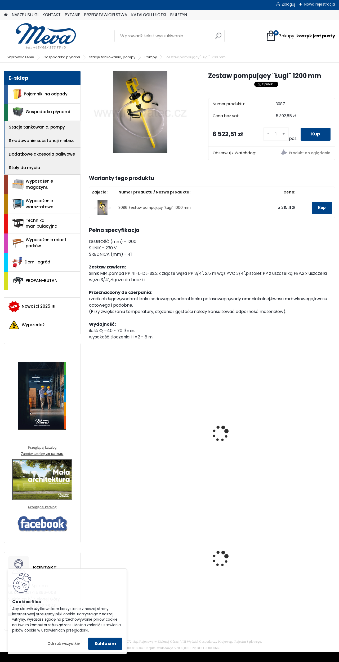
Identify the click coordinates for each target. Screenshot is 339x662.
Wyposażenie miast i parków (40, 243)
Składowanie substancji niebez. (41, 140)
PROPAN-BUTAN (34, 280)
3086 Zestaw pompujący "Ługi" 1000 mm (154, 207)
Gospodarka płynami (61, 57)
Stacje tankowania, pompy (112, 57)
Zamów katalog (42, 453)
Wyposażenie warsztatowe (32, 204)
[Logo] (40, 36)
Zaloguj (288, 4)
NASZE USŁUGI (25, 14)
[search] (218, 38)
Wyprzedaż (26, 324)
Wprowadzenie (20, 57)
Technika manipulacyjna (34, 223)
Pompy (151, 57)
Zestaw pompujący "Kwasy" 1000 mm (175, 425)
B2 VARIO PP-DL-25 (111, 422)
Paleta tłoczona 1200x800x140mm (298, 560)
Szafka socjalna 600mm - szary (243, 560)
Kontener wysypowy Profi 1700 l (113, 553)
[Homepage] (6, 15)
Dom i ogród (31, 262)
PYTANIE (72, 14)
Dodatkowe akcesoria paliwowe (42, 154)
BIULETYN (178, 14)
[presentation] (91, 426)
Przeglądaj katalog (42, 447)
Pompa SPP (229, 421)
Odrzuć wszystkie (63, 643)
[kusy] (276, 134)
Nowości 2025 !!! (31, 306)
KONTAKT (52, 14)
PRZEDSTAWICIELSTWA (105, 14)
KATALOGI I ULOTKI (148, 14)
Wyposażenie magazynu (32, 184)
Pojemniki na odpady (40, 94)
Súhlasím (105, 644)
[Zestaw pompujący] (140, 112)
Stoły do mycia (24, 167)
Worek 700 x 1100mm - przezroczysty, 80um (177, 558)
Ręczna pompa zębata (303, 433)
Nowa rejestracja (319, 4)
